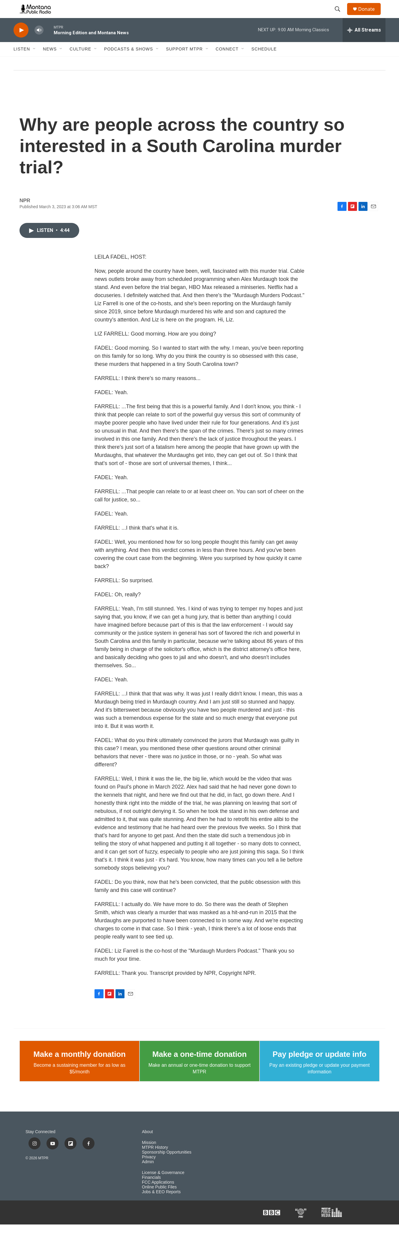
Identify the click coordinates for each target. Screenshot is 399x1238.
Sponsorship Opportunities (166, 1165)
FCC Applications (158, 1196)
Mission (149, 1156)
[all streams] (364, 44)
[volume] (39, 43)
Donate (370, 16)
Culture (80, 62)
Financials (151, 1191)
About (147, 1145)
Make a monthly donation (79, 1067)
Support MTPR (184, 62)
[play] (21, 43)
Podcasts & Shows (128, 62)
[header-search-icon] (340, 16)
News (50, 62)
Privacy (149, 1170)
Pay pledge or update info (320, 1067)
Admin (148, 1175)
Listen (22, 62)
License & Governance (163, 1186)
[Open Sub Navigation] (34, 62)
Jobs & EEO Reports (161, 1205)
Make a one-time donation (199, 1067)
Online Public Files (159, 1200)
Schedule (264, 62)
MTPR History (155, 1161)
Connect (227, 62)
